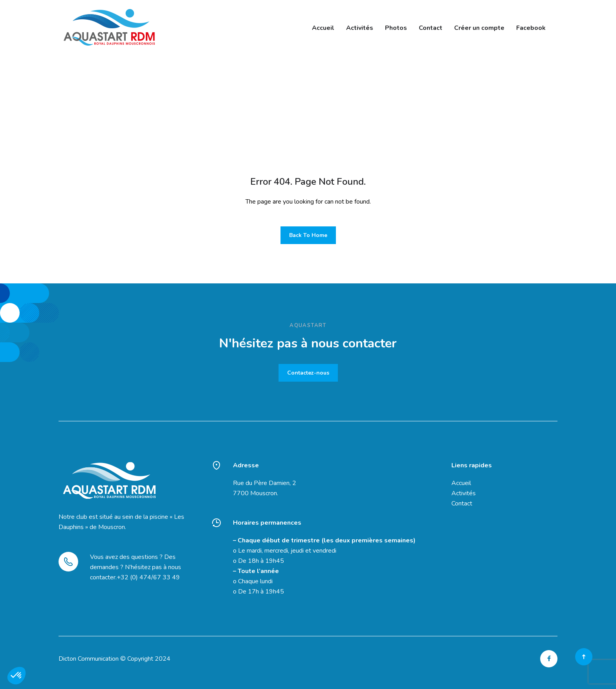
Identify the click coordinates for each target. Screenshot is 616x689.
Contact (461, 503)
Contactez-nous (308, 373)
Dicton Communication (89, 658)
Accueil (461, 483)
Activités (463, 493)
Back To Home (308, 235)
